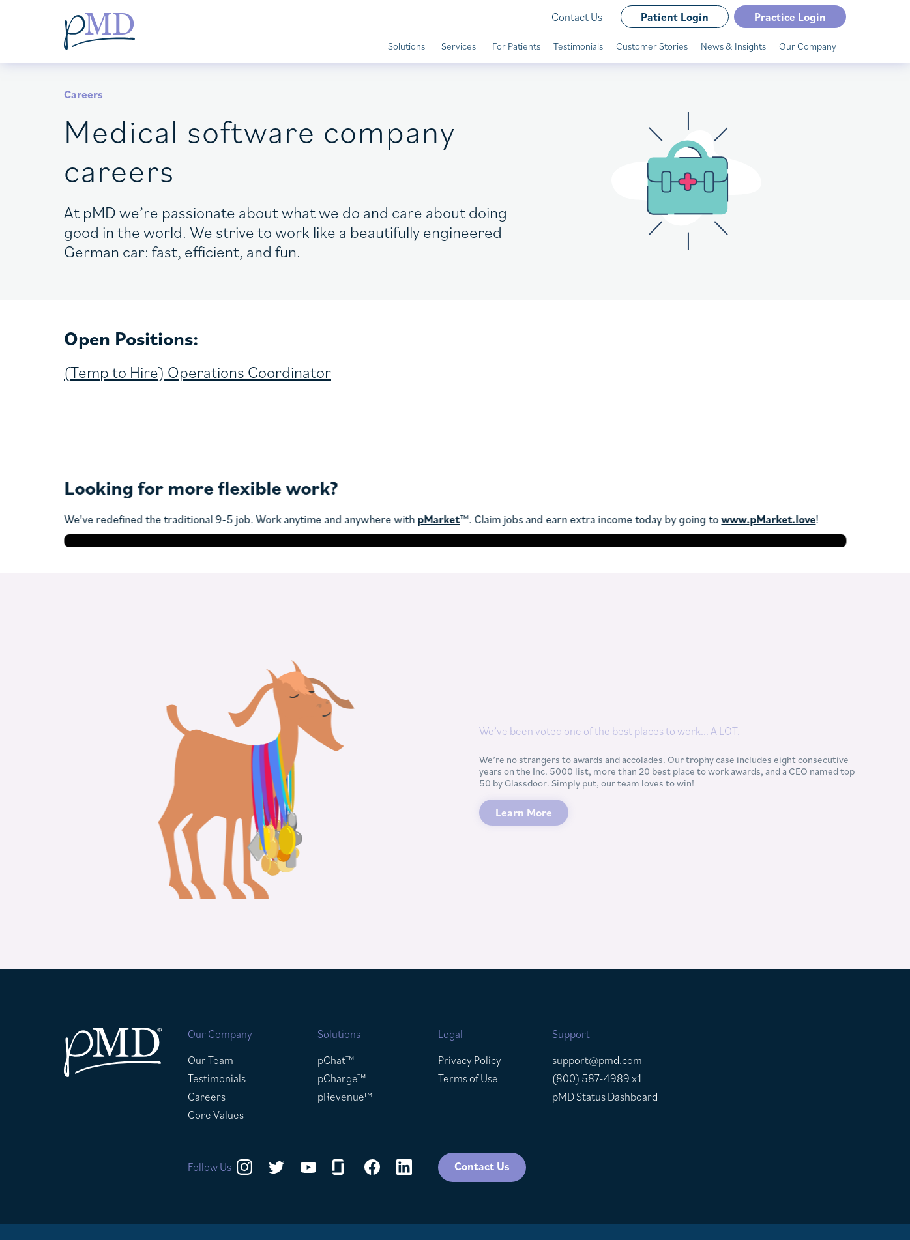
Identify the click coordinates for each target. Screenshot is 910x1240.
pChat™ (336, 1060)
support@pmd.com (597, 1060)
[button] (408, 46)
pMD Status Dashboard (605, 1096)
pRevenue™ (345, 1096)
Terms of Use (468, 1078)
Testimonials (217, 1078)
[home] (99, 31)
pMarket (443, 519)
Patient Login (675, 17)
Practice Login (790, 17)
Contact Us (576, 16)
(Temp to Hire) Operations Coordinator (197, 371)
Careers (207, 1096)
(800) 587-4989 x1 (596, 1078)
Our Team (210, 1060)
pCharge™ (341, 1078)
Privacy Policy (469, 1060)
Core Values (216, 1115)
